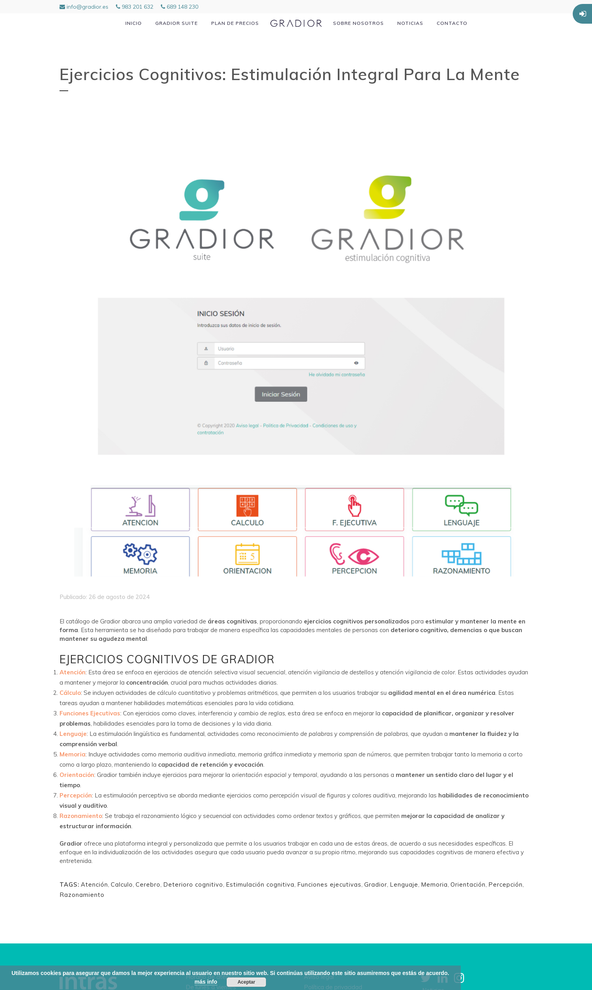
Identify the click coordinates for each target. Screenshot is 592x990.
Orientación (468, 884)
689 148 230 (179, 6)
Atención (94, 884)
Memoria (434, 884)
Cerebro (148, 884)
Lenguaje (404, 884)
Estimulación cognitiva (260, 884)
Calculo (122, 884)
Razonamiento (82, 894)
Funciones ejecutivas (329, 884)
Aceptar (246, 982)
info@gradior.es (84, 6)
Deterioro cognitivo (193, 884)
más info (206, 982)
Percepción (505, 884)
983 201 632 (134, 6)
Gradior (375, 884)
